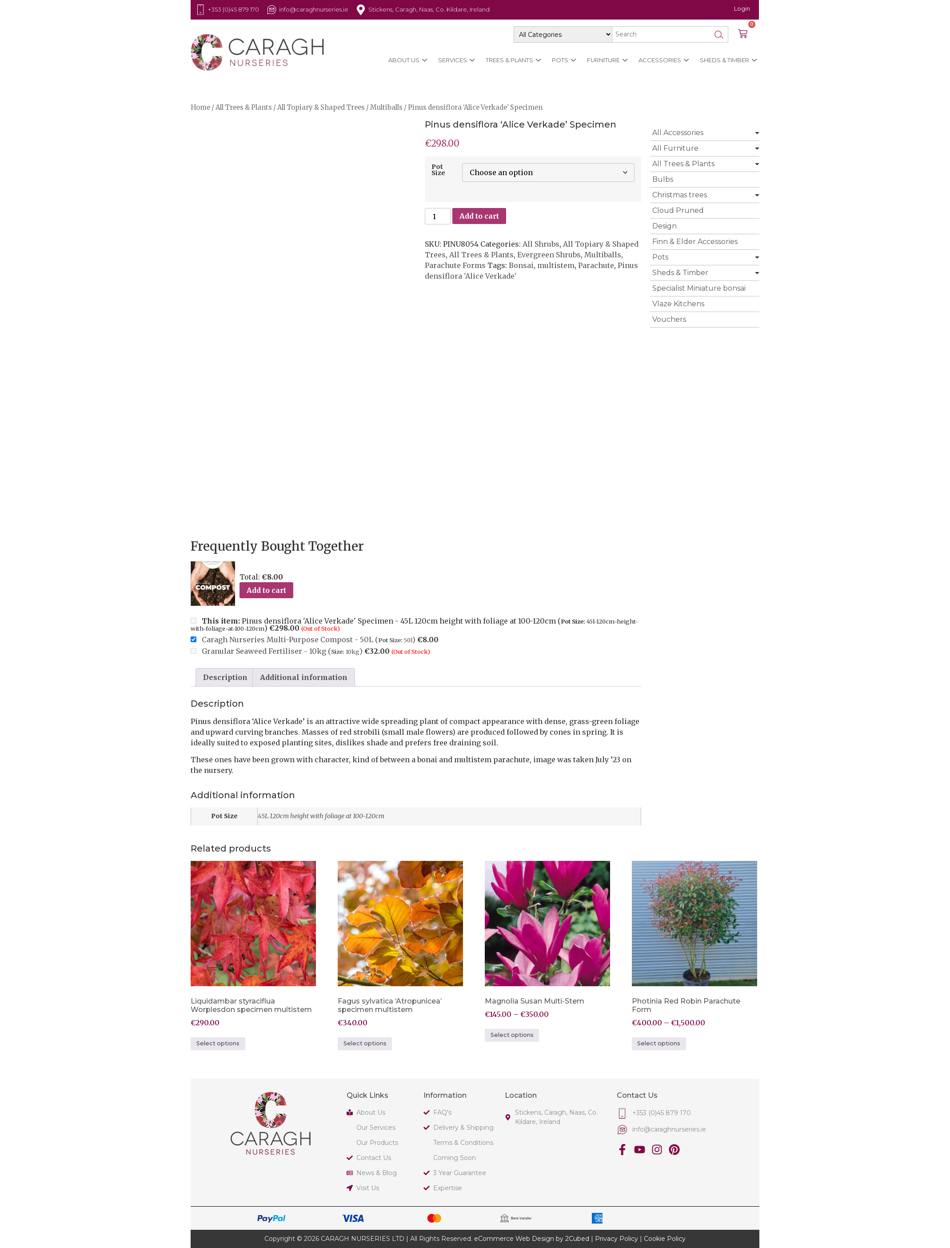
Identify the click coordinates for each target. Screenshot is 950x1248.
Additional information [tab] (303, 677)
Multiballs (386, 108)
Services (456, 60)
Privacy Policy (616, 1239)
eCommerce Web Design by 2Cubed (531, 1239)
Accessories (664, 60)
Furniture (607, 60)
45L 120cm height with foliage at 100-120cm (321, 816)
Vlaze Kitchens (678, 304)
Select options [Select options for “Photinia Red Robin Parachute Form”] (658, 1043)
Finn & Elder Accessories (695, 241)
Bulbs (662, 179)
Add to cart (479, 216)
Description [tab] (225, 677)
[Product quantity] (438, 216)
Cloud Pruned (678, 210)
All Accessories (677, 132)
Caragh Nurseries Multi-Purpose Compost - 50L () (308, 639)
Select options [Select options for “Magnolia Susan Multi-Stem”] (512, 1035)
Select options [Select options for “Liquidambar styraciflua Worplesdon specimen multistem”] (217, 1043)
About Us (407, 60)
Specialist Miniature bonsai (699, 288)
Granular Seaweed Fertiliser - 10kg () (282, 651)
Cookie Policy (665, 1239)
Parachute (596, 265)
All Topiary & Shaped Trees (321, 108)
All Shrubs (541, 244)
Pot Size (438, 170)
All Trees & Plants (244, 108)
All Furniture (675, 148)
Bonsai (521, 265)
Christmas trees (679, 195)
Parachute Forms (455, 265)
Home (200, 108)
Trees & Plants (513, 60)
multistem (556, 265)
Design (664, 226)
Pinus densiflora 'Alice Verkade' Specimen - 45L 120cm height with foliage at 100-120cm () (414, 624)
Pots (564, 60)
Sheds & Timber (728, 60)
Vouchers (669, 319)
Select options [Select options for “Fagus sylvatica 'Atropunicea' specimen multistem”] (365, 1043)
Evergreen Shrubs (549, 254)
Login (742, 8)
